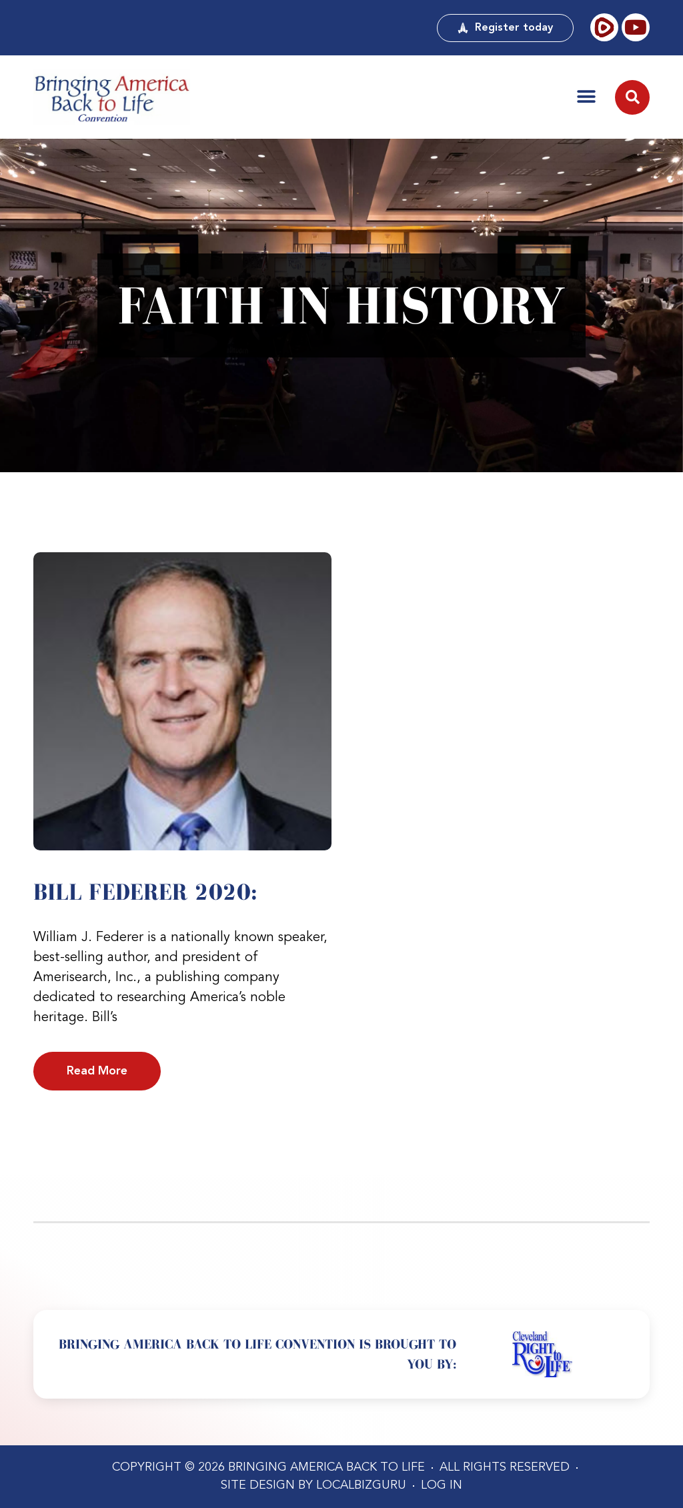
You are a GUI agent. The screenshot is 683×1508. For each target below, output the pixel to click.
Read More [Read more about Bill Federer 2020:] (97, 1071)
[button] (586, 97)
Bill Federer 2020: (145, 891)
